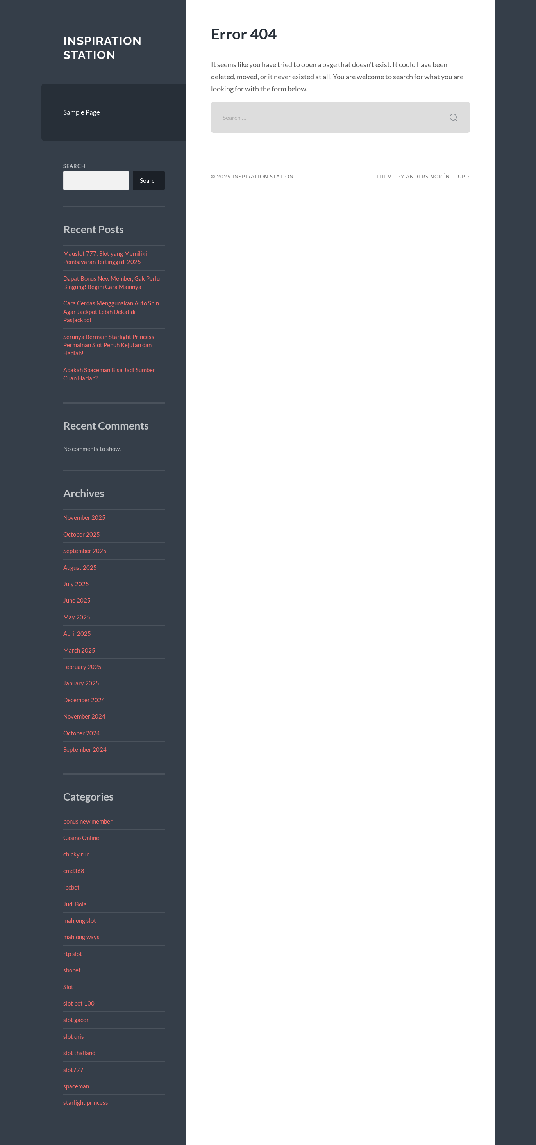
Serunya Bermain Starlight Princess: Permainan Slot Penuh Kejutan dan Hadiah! (109, 345)
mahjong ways (81, 936)
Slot (68, 986)
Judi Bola (75, 904)
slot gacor (76, 1019)
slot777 (73, 1069)
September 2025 (85, 550)
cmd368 (73, 870)
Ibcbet (71, 887)
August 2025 (80, 567)
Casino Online (81, 837)
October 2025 (81, 534)
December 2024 (84, 699)
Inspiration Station (102, 48)
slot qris (73, 1036)
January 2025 (81, 683)
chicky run (76, 854)
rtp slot (72, 953)
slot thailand (79, 1052)
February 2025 (82, 666)
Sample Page (81, 112)
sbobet (72, 970)
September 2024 (85, 749)
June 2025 (77, 600)
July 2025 (76, 583)
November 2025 (84, 517)
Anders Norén (428, 176)
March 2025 (79, 650)
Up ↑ (464, 176)
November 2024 (84, 716)
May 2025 (76, 617)
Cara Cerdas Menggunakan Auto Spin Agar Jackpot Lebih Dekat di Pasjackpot (111, 311)
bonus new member (88, 821)
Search (74, 166)
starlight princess (85, 1102)
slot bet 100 (79, 1003)
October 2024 (81, 733)
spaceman (76, 1086)
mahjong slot (79, 920)
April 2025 (77, 633)
